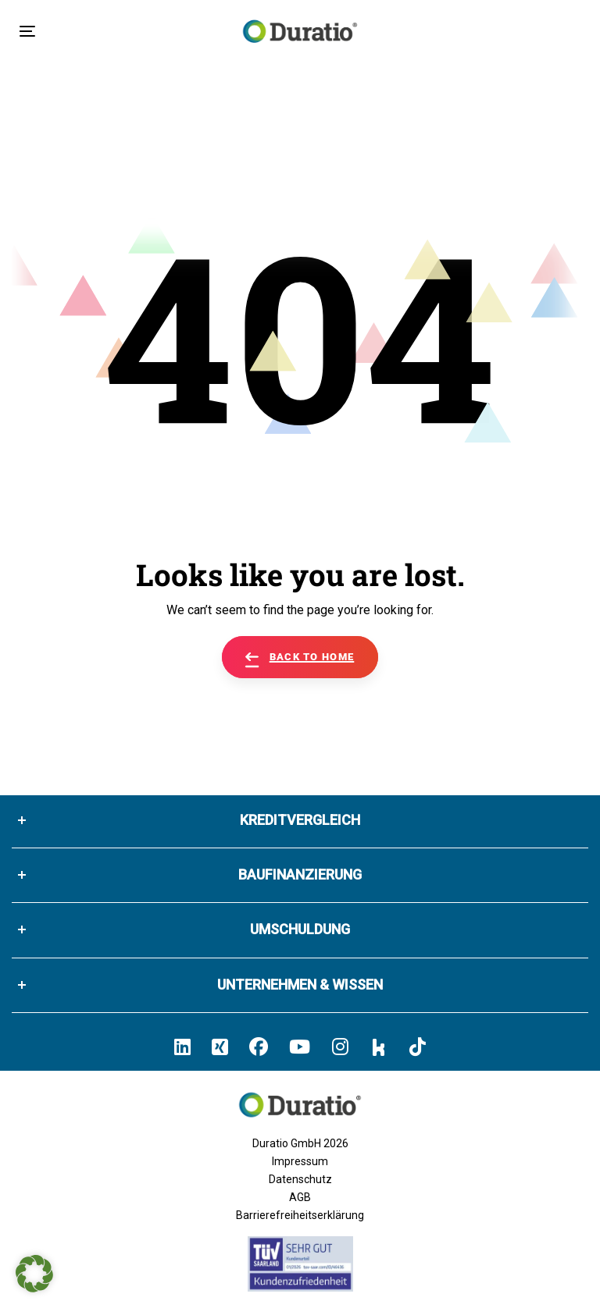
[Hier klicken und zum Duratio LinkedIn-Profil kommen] (182, 1047)
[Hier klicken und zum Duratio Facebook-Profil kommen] (258, 1047)
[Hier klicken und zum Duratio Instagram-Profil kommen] (340, 1047)
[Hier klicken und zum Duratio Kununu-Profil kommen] (379, 1046)
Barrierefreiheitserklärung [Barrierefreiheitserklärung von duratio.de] (300, 1215)
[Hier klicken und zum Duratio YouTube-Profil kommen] (299, 1047)
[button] (34, 1273)
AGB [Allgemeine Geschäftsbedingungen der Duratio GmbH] (300, 1197)
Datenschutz (300, 1179)
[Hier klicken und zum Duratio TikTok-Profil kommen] (417, 1047)
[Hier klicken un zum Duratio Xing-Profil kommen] (220, 1047)
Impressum (300, 1161)
